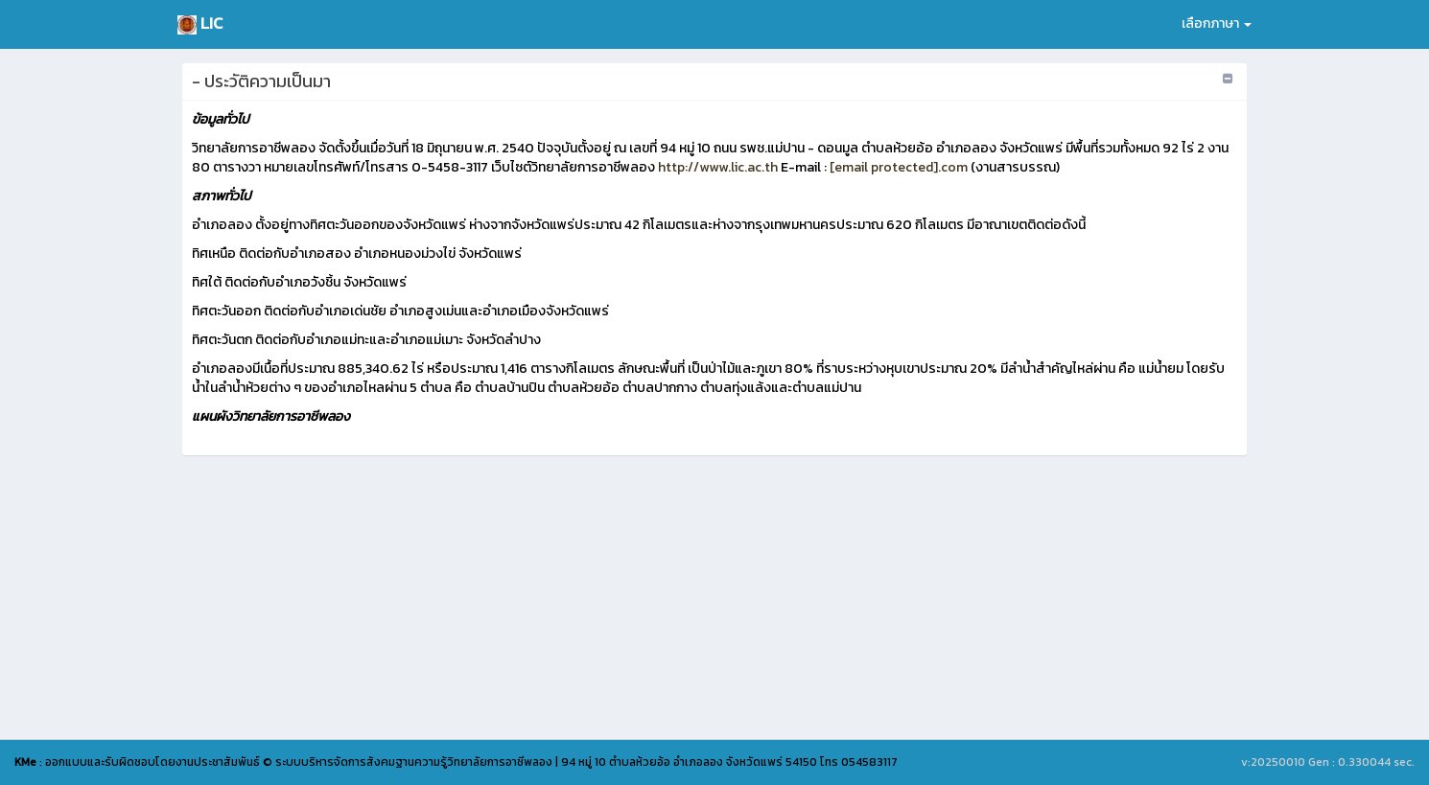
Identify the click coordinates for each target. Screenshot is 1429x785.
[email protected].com (899, 167)
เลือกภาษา (1217, 23)
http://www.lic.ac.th (716, 167)
